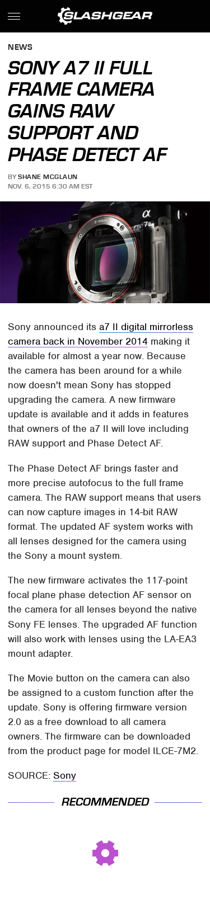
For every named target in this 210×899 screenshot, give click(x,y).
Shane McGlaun (48, 177)
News (20, 47)
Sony (64, 775)
